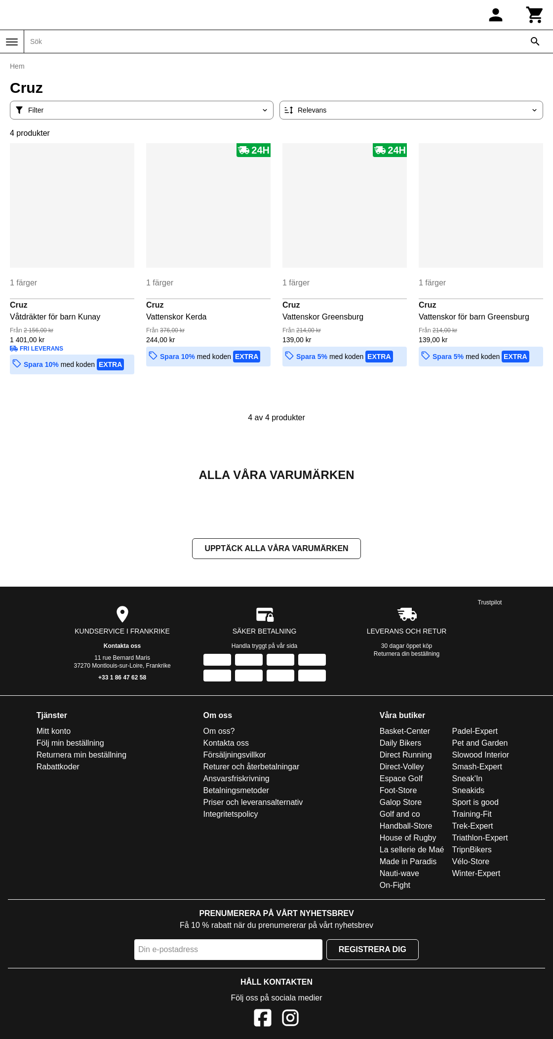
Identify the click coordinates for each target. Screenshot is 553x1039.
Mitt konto (54, 732)
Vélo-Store (471, 862)
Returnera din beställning (406, 654)
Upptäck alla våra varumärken (276, 549)
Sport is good (475, 803)
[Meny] (12, 42)
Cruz (19, 305)
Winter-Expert (476, 874)
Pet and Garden (480, 744)
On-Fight (395, 886)
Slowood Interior (481, 756)
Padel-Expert (475, 732)
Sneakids (468, 791)
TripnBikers (472, 850)
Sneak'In (467, 779)
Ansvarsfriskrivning (236, 779)
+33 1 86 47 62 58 (122, 678)
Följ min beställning (70, 744)
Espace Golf (401, 779)
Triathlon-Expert (480, 839)
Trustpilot (490, 603)
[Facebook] (263, 1020)
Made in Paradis (408, 862)
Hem (17, 66)
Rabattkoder (58, 767)
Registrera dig (372, 950)
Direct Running (406, 756)
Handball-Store (406, 827)
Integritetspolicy (230, 815)
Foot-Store (398, 791)
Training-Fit (472, 815)
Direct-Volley (402, 767)
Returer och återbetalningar (251, 767)
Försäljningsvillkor (234, 756)
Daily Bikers (400, 744)
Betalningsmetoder (236, 791)
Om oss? (219, 732)
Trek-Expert (472, 827)
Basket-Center (405, 732)
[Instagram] (290, 1020)
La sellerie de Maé (412, 850)
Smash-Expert (477, 767)
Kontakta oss (122, 646)
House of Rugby (408, 839)
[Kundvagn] (535, 15)
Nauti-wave (399, 874)
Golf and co (400, 815)
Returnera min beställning (81, 756)
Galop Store (401, 803)
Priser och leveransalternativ (253, 803)
